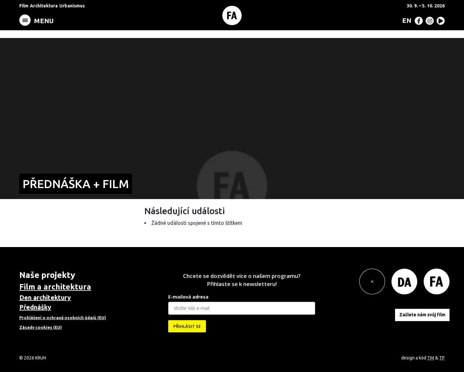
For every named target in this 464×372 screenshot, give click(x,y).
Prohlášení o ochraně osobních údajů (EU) (62, 317)
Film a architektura (55, 286)
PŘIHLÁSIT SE (187, 326)
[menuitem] (405, 20)
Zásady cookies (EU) (40, 327)
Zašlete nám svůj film (422, 314)
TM (430, 357)
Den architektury (45, 297)
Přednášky (35, 307)
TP (442, 357)
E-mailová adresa (188, 297)
